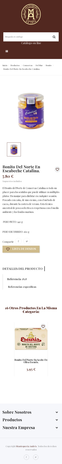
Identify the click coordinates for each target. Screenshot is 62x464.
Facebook (26, 457)
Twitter (35, 457)
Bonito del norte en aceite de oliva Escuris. (31, 361)
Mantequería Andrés (26, 446)
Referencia (14, 279)
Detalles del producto (22, 269)
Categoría (14, 51)
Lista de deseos (21, 249)
